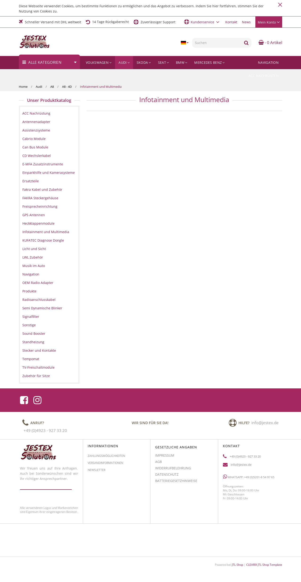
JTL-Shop (237, 565)
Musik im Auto (33, 265)
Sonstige (29, 325)
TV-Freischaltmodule (38, 367)
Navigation (268, 62)
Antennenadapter (36, 122)
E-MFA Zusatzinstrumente (42, 164)
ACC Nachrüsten (264, 75)
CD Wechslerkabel (36, 155)
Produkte (29, 291)
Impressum (164, 457)
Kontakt (231, 22)
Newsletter (96, 472)
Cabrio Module (34, 138)
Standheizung (33, 342)
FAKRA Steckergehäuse (40, 198)
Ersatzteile (30, 181)
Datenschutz (166, 476)
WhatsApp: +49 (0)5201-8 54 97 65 (248, 478)
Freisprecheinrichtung (39, 206)
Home (23, 86)
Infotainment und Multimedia (45, 232)
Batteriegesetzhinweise (176, 482)
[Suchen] (216, 43)
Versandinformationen (105, 465)
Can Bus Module (35, 147)
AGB (158, 463)
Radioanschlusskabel (38, 299)
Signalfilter (30, 316)
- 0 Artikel (270, 42)
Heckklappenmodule (38, 223)
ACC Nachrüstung (36, 113)
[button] (202, 22)
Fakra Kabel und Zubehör (42, 189)
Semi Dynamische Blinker (42, 308)
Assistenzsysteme (36, 130)
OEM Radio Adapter (37, 282)
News (246, 22)
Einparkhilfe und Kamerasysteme (48, 172)
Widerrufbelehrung (173, 470)
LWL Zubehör (32, 257)
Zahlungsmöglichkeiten (106, 458)
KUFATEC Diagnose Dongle (43, 240)
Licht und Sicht (34, 249)
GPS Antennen (33, 215)
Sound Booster (33, 333)
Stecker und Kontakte (39, 350)
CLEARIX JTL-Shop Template (264, 565)
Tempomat (30, 359)
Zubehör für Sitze (36, 376)
